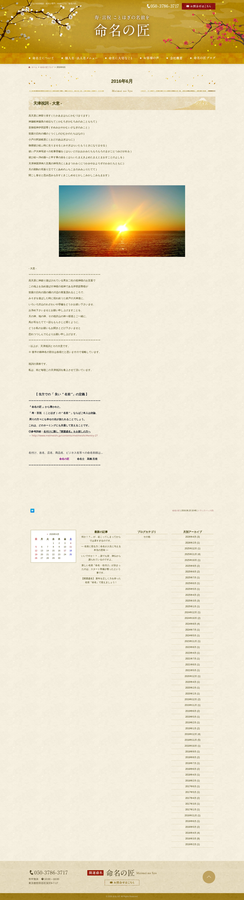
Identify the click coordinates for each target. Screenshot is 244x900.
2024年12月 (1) (192, 612)
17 (65, 550)
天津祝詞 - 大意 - (47, 103)
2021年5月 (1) (192, 670)
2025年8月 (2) (192, 571)
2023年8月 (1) (192, 647)
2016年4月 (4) (192, 833)
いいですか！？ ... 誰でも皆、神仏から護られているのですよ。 (101, 558)
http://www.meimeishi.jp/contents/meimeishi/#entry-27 (65, 435)
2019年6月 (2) (192, 711)
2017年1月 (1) (192, 809)
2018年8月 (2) (192, 757)
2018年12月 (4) (192, 734)
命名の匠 (176, 510)
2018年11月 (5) (192, 740)
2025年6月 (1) (192, 583)
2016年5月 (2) (192, 827)
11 (71, 547)
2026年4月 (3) (192, 536)
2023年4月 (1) (192, 653)
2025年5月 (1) (192, 589)
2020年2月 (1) (192, 687)
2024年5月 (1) (192, 635)
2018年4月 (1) (192, 774)
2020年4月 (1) (192, 682)
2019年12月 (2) (192, 699)
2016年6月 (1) (192, 821)
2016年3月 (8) (192, 838)
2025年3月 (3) (192, 600)
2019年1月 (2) (192, 728)
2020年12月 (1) (192, 676)
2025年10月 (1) (192, 560)
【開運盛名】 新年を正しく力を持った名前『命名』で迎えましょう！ (101, 580)
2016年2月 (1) (192, 844)
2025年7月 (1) (192, 577)
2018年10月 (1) (192, 746)
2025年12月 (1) (192, 548)
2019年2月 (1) (192, 722)
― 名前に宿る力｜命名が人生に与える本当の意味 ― (101, 548)
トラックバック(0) (206, 510)
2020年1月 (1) (192, 693)
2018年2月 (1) (192, 780)
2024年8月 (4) (192, 624)
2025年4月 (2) (192, 595)
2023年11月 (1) (192, 641)
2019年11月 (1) (192, 705)
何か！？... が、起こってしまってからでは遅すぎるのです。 (100, 538)
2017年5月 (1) (192, 792)
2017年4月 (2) (192, 798)
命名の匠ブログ (47, 67)
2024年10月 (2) (192, 618)
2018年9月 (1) (192, 751)
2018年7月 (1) (192, 763)
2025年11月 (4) (192, 554)
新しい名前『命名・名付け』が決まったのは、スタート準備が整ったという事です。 (101, 569)
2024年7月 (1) (192, 629)
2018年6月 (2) (192, 769)
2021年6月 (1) (192, 664)
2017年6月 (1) (192, 786)
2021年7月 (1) (192, 658)
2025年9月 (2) (192, 566)
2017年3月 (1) (192, 803)
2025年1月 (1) (192, 606)
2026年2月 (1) (192, 542)
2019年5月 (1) (192, 716)
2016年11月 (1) (192, 815)
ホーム (34, 67)
